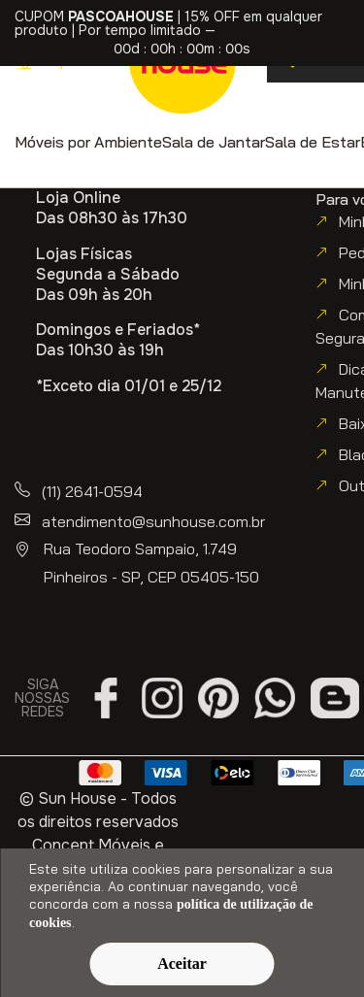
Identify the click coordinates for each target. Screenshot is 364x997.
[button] (88, 141)
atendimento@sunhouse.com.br (153, 521)
